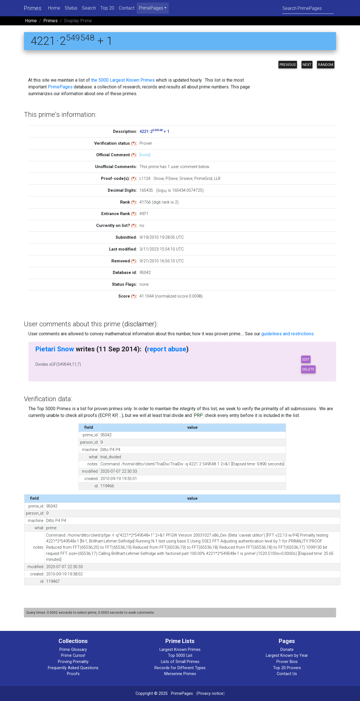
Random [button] (325, 64)
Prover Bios (287, 661)
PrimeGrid (203, 178)
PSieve (171, 178)
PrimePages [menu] (151, 8)
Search (89, 8)
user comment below (190, 166)
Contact (126, 8)
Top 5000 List (180, 655)
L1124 (145, 178)
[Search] (308, 8)
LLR (217, 178)
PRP (198, 415)
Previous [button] (288, 64)
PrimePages (60, 87)
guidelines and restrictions (287, 333)
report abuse (166, 349)
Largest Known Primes (180, 649)
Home (54, 8)
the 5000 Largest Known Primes (123, 80)
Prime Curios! (73, 655)
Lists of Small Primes (180, 661)
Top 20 (107, 8)
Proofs (73, 673)
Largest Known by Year (287, 655)
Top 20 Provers (287, 668)
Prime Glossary (73, 649)
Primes (32, 8)
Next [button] (307, 64)
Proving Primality (73, 661)
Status (71, 8)
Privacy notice (210, 693)
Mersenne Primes (180, 673)
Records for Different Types (180, 668)
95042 (145, 272)
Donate (287, 649)
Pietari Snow (54, 349)
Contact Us (287, 673)
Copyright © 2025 (152, 693)
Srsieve (185, 178)
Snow (159, 178)
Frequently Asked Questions (73, 668)
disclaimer (139, 324)
